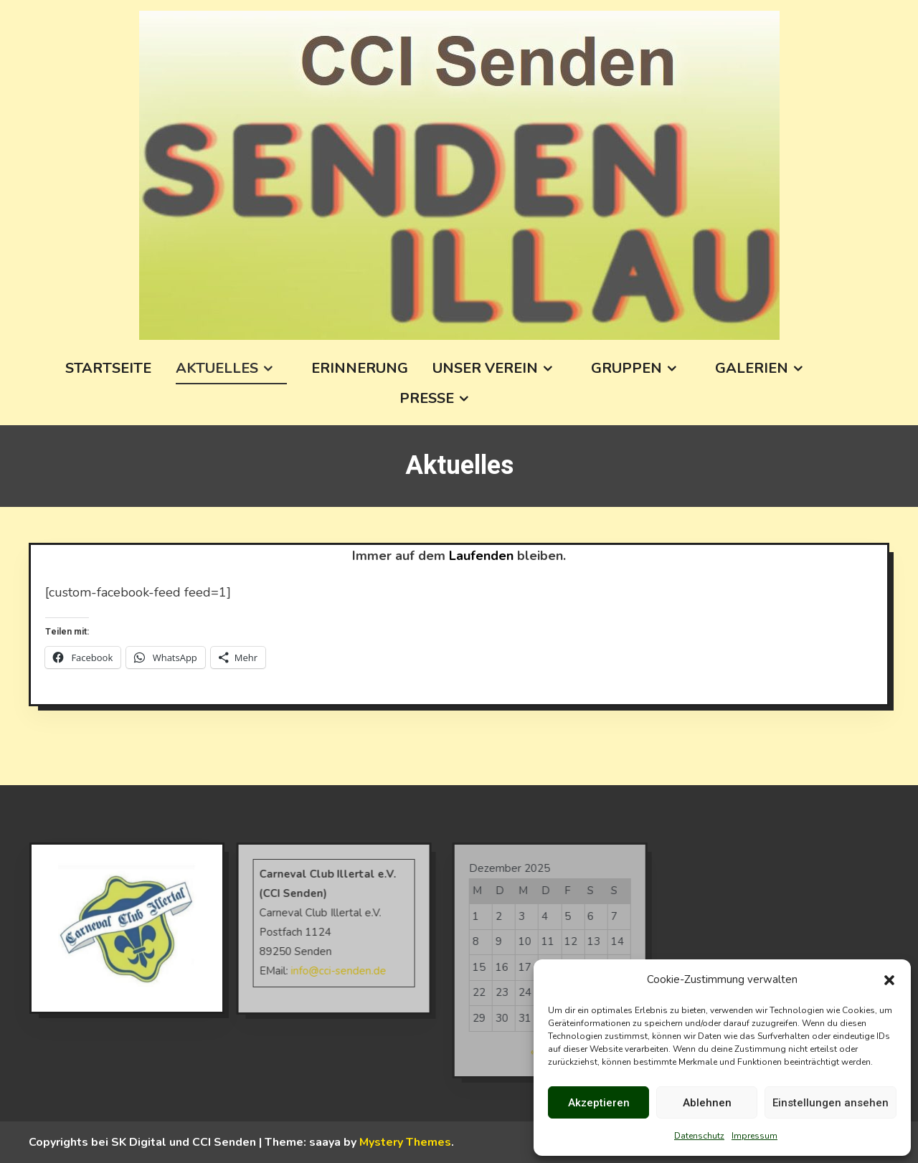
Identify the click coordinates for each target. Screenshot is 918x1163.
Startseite (108, 368)
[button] (889, 980)
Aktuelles (217, 368)
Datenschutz (699, 1135)
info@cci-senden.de (323, 971)
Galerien (751, 368)
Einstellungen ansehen (830, 1102)
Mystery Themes (405, 1142)
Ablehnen (707, 1102)
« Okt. (529, 1052)
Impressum (754, 1135)
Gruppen (626, 368)
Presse (426, 398)
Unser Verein (485, 368)
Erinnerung (359, 368)
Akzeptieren (599, 1102)
